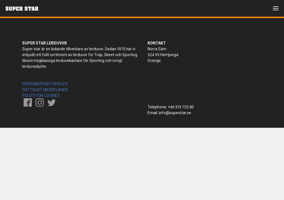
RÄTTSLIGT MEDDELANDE (45, 90)
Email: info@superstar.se (169, 113)
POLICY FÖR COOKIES (41, 95)
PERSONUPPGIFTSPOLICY (45, 84)
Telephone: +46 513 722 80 (171, 107)
